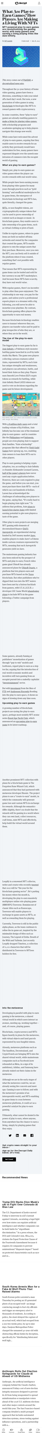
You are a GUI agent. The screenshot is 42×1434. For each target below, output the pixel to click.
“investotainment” (10, 682)
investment (15, 688)
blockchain (7, 105)
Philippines (14, 437)
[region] (21, 73)
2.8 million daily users (17, 424)
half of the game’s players (14, 473)
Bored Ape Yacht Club (18, 718)
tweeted (35, 884)
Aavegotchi (7, 532)
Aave (32, 535)
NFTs (4, 207)
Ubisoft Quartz (28, 567)
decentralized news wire (13, 83)
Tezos (31, 574)
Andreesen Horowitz (20, 691)
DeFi (25, 528)
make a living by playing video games (19, 121)
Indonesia (28, 437)
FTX (4, 691)
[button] (10, 1135)
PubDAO (27, 80)
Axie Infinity (7, 348)
